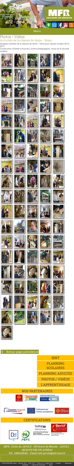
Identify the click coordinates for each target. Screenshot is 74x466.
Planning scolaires (55, 365)
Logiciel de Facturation (38, 465)
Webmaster (68, 463)
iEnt (55, 358)
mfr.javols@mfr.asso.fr (51, 453)
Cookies (58, 463)
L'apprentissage (55, 385)
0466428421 (21, 453)
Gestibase (25, 465)
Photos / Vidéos (55, 379)
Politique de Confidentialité (45, 463)
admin (51, 465)
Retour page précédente (22, 352)
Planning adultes (55, 373)
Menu (37, 31)
